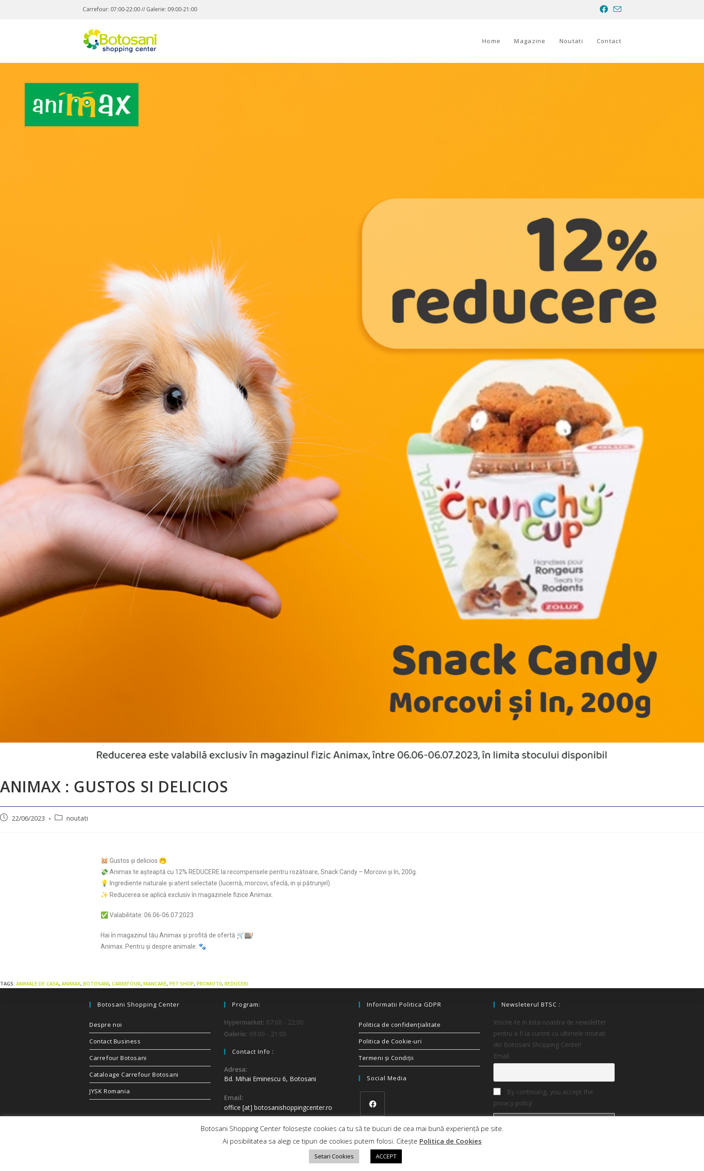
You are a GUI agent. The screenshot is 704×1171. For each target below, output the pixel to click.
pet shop (181, 983)
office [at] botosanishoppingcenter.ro (278, 1107)
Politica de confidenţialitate (399, 1025)
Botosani (96, 983)
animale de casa (37, 983)
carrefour (126, 983)
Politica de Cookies (450, 1140)
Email (501, 1056)
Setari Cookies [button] (334, 1156)
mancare (155, 983)
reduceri (236, 983)
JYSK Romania (109, 1091)
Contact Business (115, 1041)
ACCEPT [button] (386, 1156)
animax (71, 983)
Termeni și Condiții (386, 1058)
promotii (209, 983)
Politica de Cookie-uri (390, 1041)
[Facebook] (372, 1103)
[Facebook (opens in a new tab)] (604, 9)
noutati (77, 818)
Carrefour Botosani (118, 1058)
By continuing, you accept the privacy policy (543, 1097)
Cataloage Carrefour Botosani (134, 1074)
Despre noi (105, 1025)
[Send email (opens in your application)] (616, 9)
